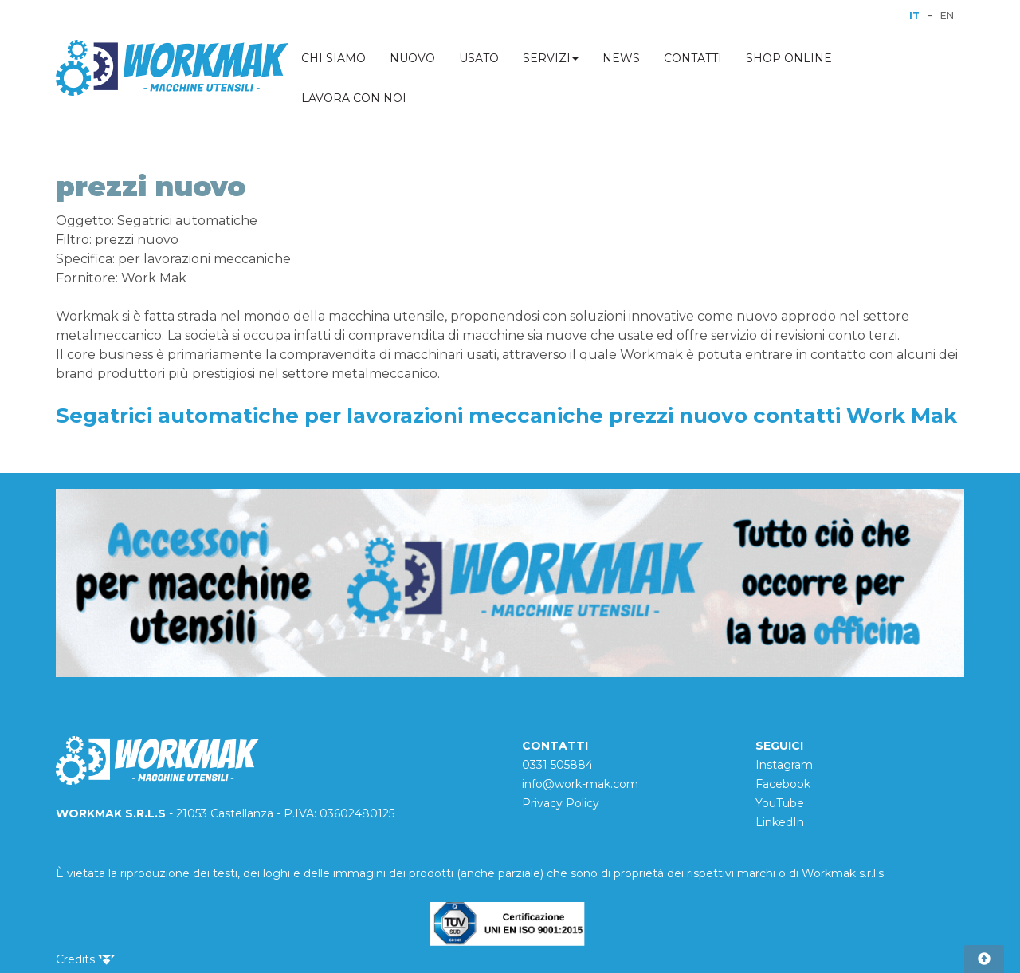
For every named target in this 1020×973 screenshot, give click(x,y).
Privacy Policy (560, 803)
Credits (85, 959)
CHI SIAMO (333, 58)
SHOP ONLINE (789, 58)
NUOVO (412, 58)
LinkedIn (779, 822)
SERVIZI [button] (551, 58)
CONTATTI (693, 58)
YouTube (779, 803)
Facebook (782, 784)
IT (914, 16)
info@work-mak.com (580, 784)
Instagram (784, 765)
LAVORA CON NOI (353, 98)
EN (947, 16)
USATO (479, 58)
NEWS (621, 58)
